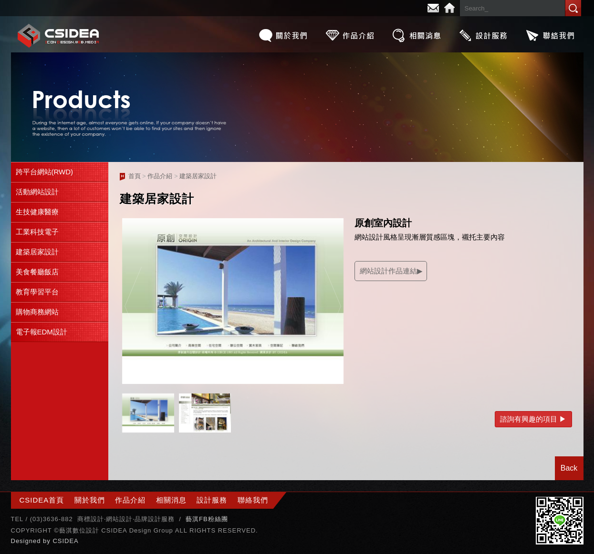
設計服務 (483, 35)
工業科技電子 (37, 232)
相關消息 (416, 35)
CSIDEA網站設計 (58, 35)
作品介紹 (350, 35)
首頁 (134, 176)
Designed (27, 540)
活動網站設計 (37, 192)
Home (449, 8)
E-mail (433, 8)
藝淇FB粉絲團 (207, 519)
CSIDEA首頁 (42, 500)
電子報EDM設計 (41, 332)
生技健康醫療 (37, 212)
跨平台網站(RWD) (44, 172)
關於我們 (283, 35)
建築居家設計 (37, 252)
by (47, 540)
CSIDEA (65, 540)
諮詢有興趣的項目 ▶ (533, 419)
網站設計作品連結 (388, 271)
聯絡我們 (550, 35)
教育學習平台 (37, 292)
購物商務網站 (37, 312)
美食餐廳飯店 (37, 272)
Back (569, 468)
